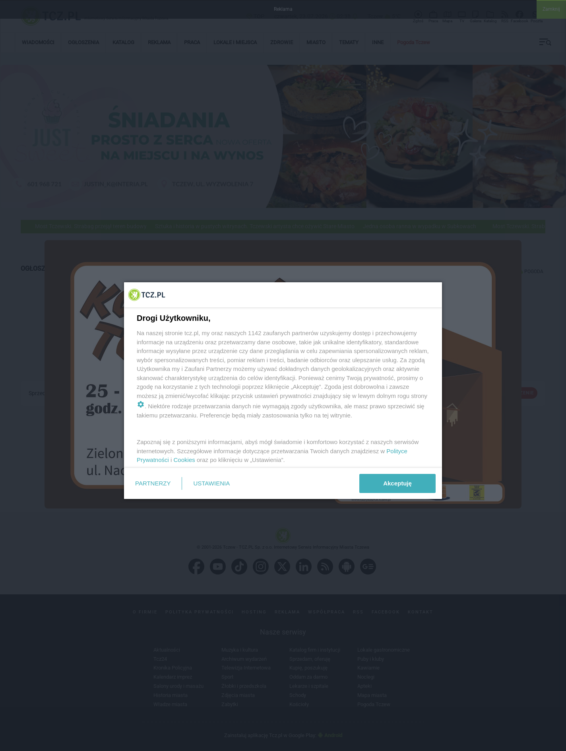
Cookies (184, 459)
